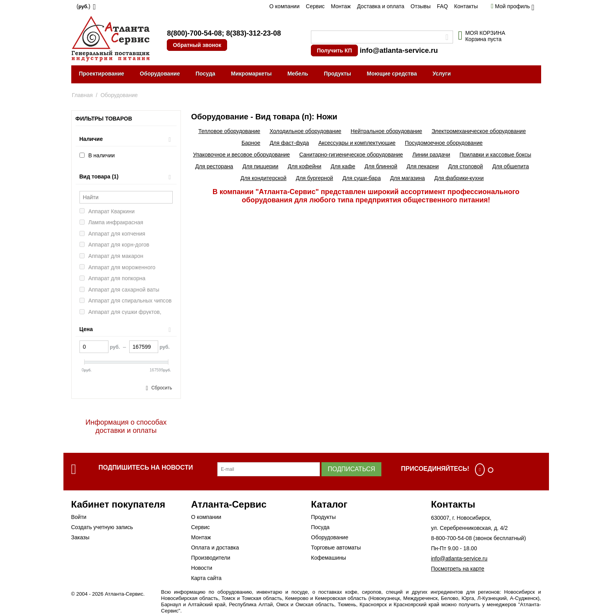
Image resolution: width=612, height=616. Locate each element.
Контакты (466, 6)
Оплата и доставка (215, 547)
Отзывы (421, 6)
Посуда (205, 73)
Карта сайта (206, 578)
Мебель (297, 73)
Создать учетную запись (102, 527)
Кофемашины (328, 558)
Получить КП (334, 50)
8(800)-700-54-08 (194, 33)
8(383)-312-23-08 (253, 33)
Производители (210, 558)
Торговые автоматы (336, 547)
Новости (201, 568)
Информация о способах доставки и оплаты (125, 426)
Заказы (80, 537)
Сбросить (161, 388)
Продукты (337, 73)
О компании (284, 6)
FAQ (442, 6)
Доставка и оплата (380, 6)
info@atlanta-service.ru (399, 50)
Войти (79, 517)
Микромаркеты (251, 73)
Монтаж (341, 6)
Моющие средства (392, 73)
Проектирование (102, 73)
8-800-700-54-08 (451, 538)
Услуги (442, 73)
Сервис (315, 6)
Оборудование (160, 73)
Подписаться (351, 469)
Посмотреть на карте (457, 569)
